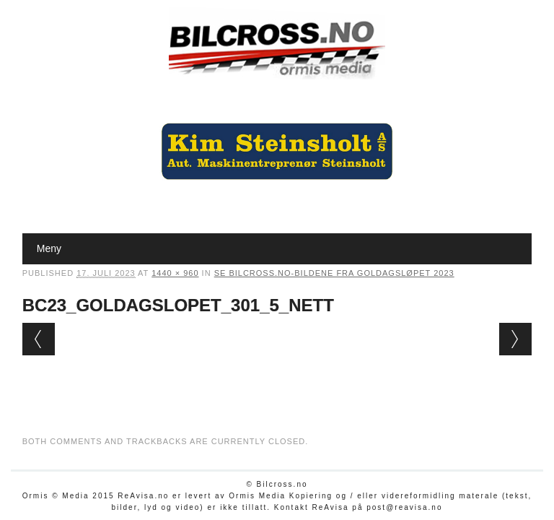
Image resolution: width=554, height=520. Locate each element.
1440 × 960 (174, 273)
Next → (515, 339)
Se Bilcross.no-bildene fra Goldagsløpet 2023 (334, 273)
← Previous (38, 339)
